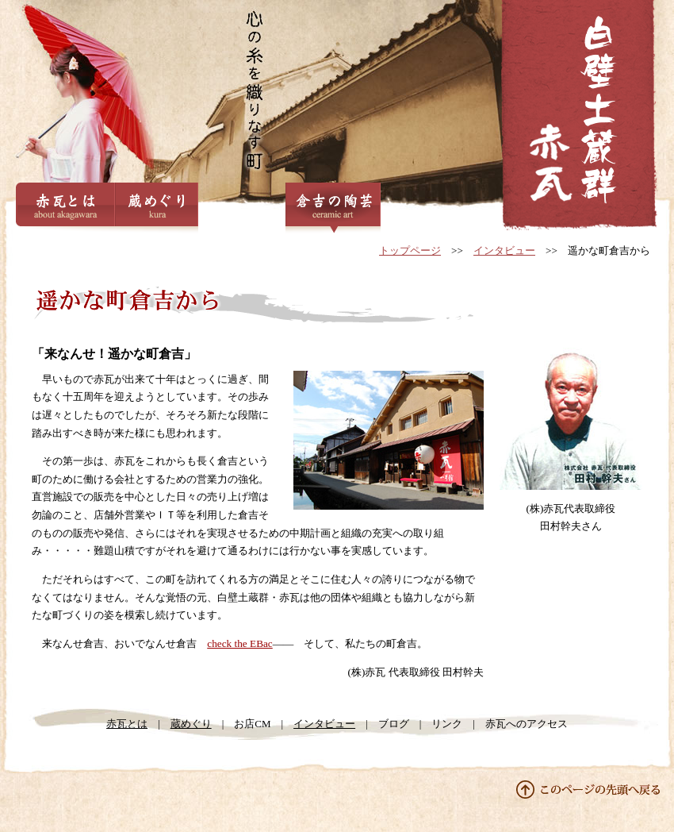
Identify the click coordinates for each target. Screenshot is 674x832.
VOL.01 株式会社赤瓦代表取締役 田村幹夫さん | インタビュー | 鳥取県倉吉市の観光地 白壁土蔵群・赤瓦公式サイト (579, 117)
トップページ (410, 250)
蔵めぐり (156, 208)
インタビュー (504, 250)
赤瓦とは (65, 208)
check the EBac (240, 643)
